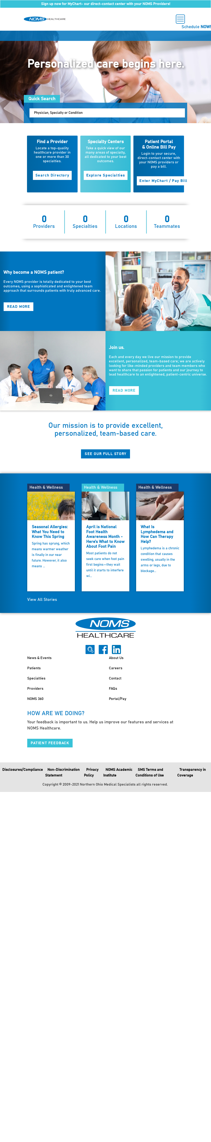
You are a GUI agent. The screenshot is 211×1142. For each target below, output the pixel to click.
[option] (105, 77)
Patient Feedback (50, 743)
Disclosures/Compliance (22, 769)
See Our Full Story (105, 454)
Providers (35, 688)
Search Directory (52, 175)
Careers (115, 668)
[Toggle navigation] (180, 19)
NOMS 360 (35, 699)
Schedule (196, 27)
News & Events (39, 658)
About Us (116, 658)
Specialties (36, 678)
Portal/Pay (117, 699)
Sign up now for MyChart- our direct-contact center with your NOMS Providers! (105, 4)
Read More (18, 307)
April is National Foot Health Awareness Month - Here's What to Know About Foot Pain (105, 537)
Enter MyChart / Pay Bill (163, 181)
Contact (115, 678)
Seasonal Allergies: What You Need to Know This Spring (50, 532)
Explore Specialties (105, 175)
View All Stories (42, 600)
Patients (34, 668)
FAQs (113, 688)
